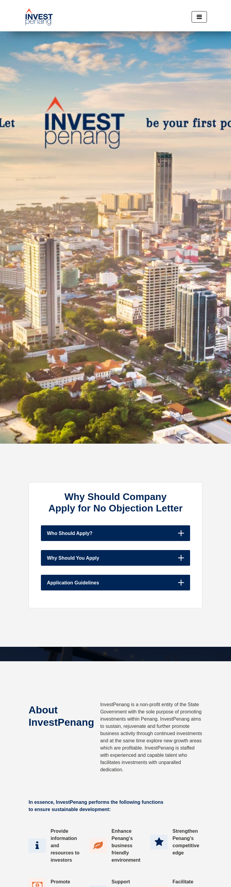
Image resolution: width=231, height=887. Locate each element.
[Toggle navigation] (199, 17)
